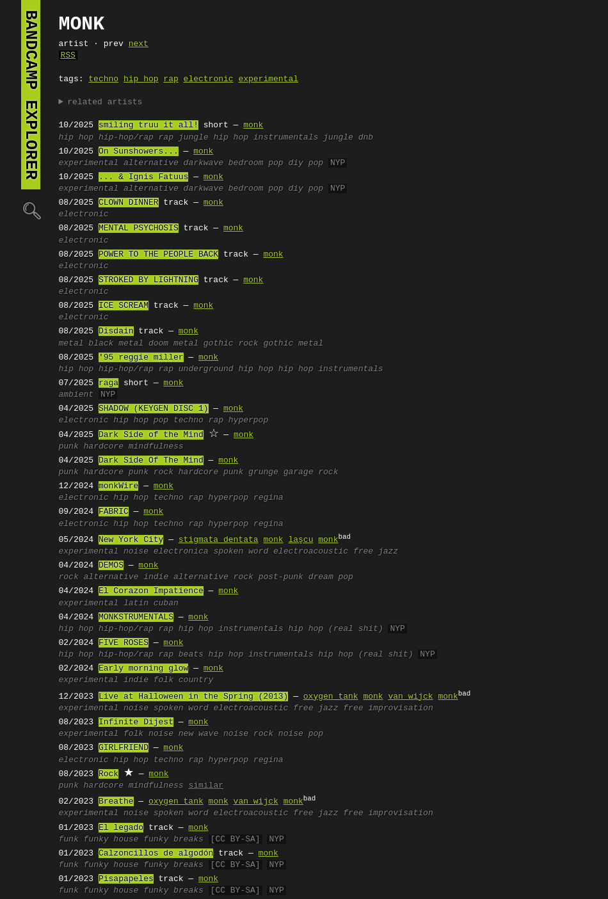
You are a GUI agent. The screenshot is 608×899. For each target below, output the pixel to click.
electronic (209, 79)
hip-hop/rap (126, 137)
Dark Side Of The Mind (151, 460)
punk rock (151, 472)
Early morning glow (143, 668)
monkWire (118, 486)
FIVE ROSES (123, 643)
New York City (131, 540)
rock (69, 577)
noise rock (248, 734)
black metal (115, 343)
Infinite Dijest (136, 722)
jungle (194, 137)
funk (69, 839)
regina (268, 498)
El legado (121, 828)
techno (103, 79)
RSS (68, 55)
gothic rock (231, 343)
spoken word (240, 551)
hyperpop (248, 420)
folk (163, 680)
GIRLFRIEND (123, 748)
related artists (104, 102)
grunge (263, 472)
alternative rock (213, 577)
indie (155, 577)
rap (170, 79)
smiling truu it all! (148, 125)
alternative (151, 163)
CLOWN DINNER (129, 203)
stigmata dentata (219, 540)
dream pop (330, 577)
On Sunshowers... (139, 151)
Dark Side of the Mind (151, 435)
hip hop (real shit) (335, 629)
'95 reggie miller (141, 357)
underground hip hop (226, 369)
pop (161, 420)
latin (136, 603)
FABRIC (114, 512)
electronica (181, 551)
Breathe (116, 802)
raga (108, 383)
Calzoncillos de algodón (156, 853)
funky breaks (173, 839)
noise (136, 551)
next (138, 44)
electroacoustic (310, 551)
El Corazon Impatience (151, 591)
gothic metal (293, 343)
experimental (268, 79)
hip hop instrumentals (265, 137)
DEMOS (111, 565)
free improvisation (388, 708)
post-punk (281, 577)
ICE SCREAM (123, 306)
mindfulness (156, 446)
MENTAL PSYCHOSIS (139, 228)
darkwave (203, 163)
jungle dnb (348, 137)
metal (71, 343)
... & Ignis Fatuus (143, 177)
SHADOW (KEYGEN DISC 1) (154, 409)
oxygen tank (330, 697)
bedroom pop (256, 163)
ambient (76, 395)
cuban (166, 603)
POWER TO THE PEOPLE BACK (158, 254)
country (196, 680)
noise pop (300, 734)
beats (191, 654)
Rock (108, 774)
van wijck (410, 697)
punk (69, 446)
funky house (111, 839)
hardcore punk (211, 472)
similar (205, 786)
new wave (198, 734)
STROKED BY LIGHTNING (148, 280)
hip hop (141, 79)
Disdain (116, 331)
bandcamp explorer (30, 94)
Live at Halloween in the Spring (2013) (193, 697)
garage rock (311, 472)
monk (253, 125)
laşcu (300, 540)
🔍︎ (30, 210)
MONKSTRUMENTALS (136, 617)
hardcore (104, 446)
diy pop (305, 163)
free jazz (375, 551)
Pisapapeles (126, 879)
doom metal (173, 343)
